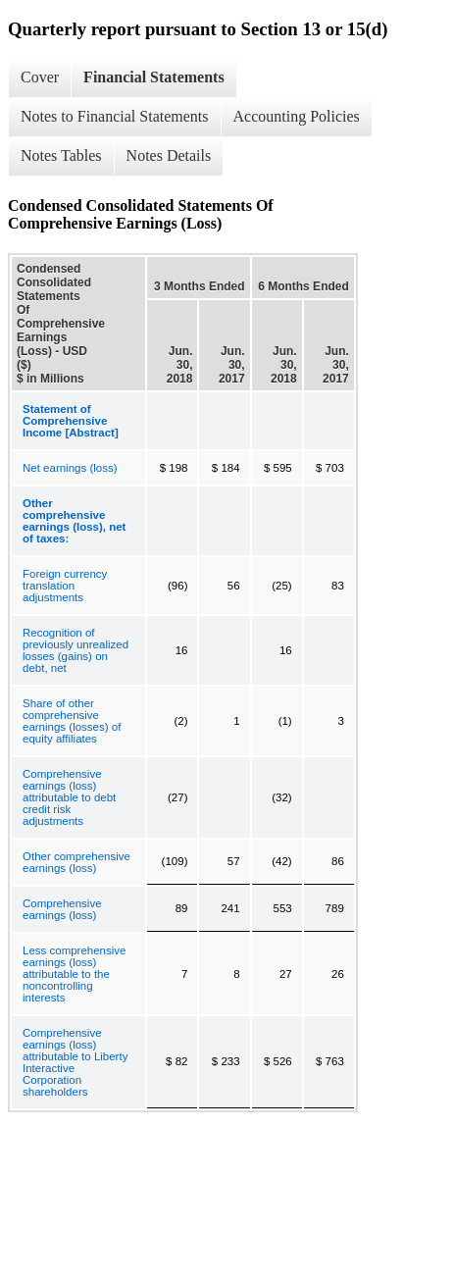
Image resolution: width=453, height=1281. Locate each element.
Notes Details (169, 155)
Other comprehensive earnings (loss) (76, 862)
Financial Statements (154, 77)
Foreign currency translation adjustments (65, 585)
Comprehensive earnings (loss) (62, 909)
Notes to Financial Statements (115, 116)
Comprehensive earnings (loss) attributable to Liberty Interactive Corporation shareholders (75, 1062)
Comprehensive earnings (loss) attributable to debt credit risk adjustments (69, 797)
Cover (40, 77)
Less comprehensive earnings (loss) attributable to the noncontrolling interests (74, 974)
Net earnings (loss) (70, 468)
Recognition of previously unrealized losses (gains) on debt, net (75, 650)
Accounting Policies (296, 116)
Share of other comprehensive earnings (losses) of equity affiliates (72, 720)
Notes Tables (61, 155)
